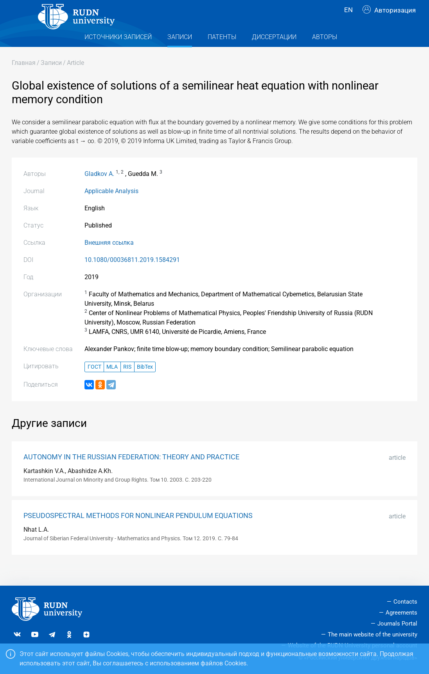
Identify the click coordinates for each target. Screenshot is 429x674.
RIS (127, 382)
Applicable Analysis (111, 206)
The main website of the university (372, 634)
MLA (112, 382)
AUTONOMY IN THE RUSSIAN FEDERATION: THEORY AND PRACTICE (131, 473)
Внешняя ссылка (109, 258)
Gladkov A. (99, 189)
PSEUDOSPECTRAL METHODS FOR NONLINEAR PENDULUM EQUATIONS (138, 531)
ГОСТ (94, 382)
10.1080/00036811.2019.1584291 (132, 275)
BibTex (145, 382)
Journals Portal (397, 623)
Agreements (401, 613)
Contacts (405, 602)
